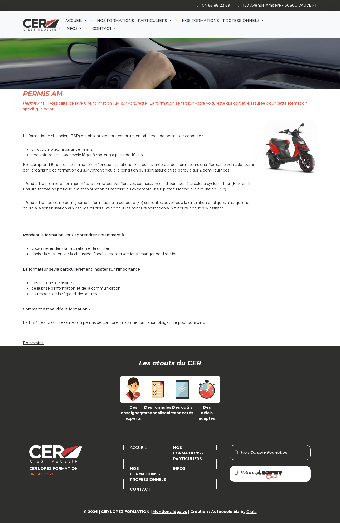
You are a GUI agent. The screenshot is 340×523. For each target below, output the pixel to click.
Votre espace (258, 474)
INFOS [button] (72, 28)
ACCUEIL (74, 20)
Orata (251, 511)
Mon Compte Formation (261, 452)
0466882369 (41, 474)
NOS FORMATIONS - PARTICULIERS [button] (132, 20)
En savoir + (33, 342)
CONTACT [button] (102, 28)
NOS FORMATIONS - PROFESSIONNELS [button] (221, 20)
